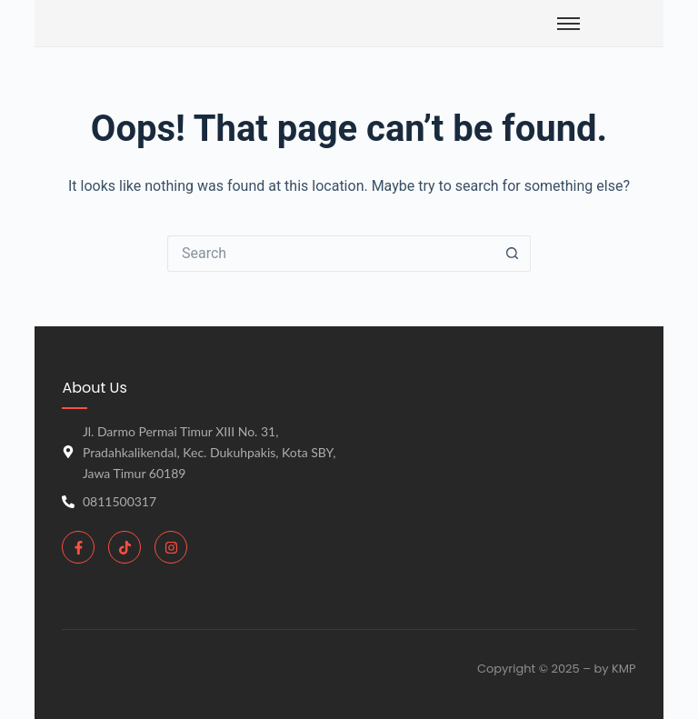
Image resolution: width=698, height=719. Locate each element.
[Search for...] (330, 253)
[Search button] (512, 253)
